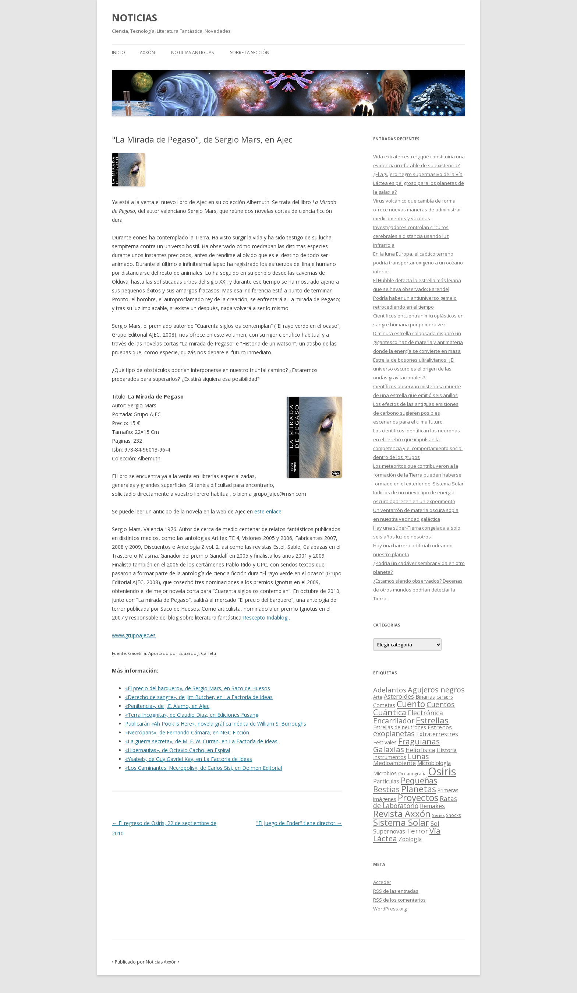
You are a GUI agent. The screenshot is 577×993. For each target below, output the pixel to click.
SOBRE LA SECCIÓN (249, 52)
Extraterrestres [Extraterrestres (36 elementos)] (437, 734)
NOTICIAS (134, 17)
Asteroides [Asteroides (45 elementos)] (399, 696)
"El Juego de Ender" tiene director (299, 823)
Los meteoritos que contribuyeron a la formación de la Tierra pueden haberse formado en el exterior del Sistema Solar (418, 475)
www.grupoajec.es (134, 635)
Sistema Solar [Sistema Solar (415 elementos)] (401, 822)
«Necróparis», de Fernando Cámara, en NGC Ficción (187, 732)
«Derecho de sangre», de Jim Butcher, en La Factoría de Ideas (199, 697)
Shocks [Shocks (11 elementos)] (453, 815)
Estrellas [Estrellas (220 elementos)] (432, 720)
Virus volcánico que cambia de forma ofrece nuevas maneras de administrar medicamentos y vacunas (417, 209)
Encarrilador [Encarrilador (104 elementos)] (393, 721)
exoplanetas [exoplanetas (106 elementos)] (394, 733)
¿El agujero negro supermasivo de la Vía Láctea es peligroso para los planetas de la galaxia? (418, 183)
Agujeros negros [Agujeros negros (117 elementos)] (436, 690)
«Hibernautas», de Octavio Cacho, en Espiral (177, 750)
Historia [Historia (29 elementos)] (446, 750)
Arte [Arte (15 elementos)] (377, 697)
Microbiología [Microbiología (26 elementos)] (434, 762)
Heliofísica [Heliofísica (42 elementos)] (420, 750)
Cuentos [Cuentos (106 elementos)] (440, 704)
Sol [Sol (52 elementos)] (435, 823)
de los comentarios (399, 899)
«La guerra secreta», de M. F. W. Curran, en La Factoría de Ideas (201, 741)
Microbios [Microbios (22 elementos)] (385, 773)
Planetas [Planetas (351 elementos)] (418, 789)
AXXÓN (147, 52)
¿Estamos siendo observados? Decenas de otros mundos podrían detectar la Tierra (418, 590)
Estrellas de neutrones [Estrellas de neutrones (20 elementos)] (399, 727)
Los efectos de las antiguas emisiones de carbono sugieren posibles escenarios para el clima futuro (416, 413)
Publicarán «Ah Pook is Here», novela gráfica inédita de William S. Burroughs (215, 723)
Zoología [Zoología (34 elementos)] (410, 839)
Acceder (382, 882)
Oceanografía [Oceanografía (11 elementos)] (412, 773)
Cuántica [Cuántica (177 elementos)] (389, 712)
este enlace (268, 511)
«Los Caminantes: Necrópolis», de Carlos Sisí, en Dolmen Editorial (203, 767)
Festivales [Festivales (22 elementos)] (385, 742)
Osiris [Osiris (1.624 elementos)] (442, 771)
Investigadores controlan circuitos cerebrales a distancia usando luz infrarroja (411, 236)
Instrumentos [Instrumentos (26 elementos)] (389, 757)
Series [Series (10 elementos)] (438, 815)
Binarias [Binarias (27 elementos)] (425, 696)
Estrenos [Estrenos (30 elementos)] (440, 727)
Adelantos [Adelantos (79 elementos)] (389, 689)
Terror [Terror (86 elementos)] (417, 831)
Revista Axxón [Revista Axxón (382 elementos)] (402, 813)
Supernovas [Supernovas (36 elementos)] (389, 831)
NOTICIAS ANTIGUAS (192, 52)
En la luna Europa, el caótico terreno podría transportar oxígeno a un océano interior (418, 262)
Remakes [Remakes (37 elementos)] (432, 806)
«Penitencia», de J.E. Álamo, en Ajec (167, 705)
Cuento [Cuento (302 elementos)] (411, 704)
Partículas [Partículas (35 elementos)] (386, 781)
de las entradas (395, 891)
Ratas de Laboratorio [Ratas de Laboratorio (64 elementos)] (415, 802)
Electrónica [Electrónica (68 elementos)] (425, 712)
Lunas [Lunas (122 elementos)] (418, 756)
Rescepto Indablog (266, 617)
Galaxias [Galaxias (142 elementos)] (388, 749)
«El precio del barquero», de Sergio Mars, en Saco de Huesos (197, 688)
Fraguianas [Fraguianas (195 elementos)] (419, 741)
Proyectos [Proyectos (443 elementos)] (418, 798)
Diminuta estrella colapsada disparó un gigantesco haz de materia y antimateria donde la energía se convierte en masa (418, 342)
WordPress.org (390, 908)
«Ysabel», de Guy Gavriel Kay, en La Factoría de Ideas (188, 758)
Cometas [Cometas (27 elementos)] (384, 705)
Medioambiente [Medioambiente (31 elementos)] (394, 762)
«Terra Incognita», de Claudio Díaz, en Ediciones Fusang (191, 714)
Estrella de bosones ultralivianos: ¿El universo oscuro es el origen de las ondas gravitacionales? (413, 369)
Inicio (118, 52)
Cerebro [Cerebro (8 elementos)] (444, 697)
